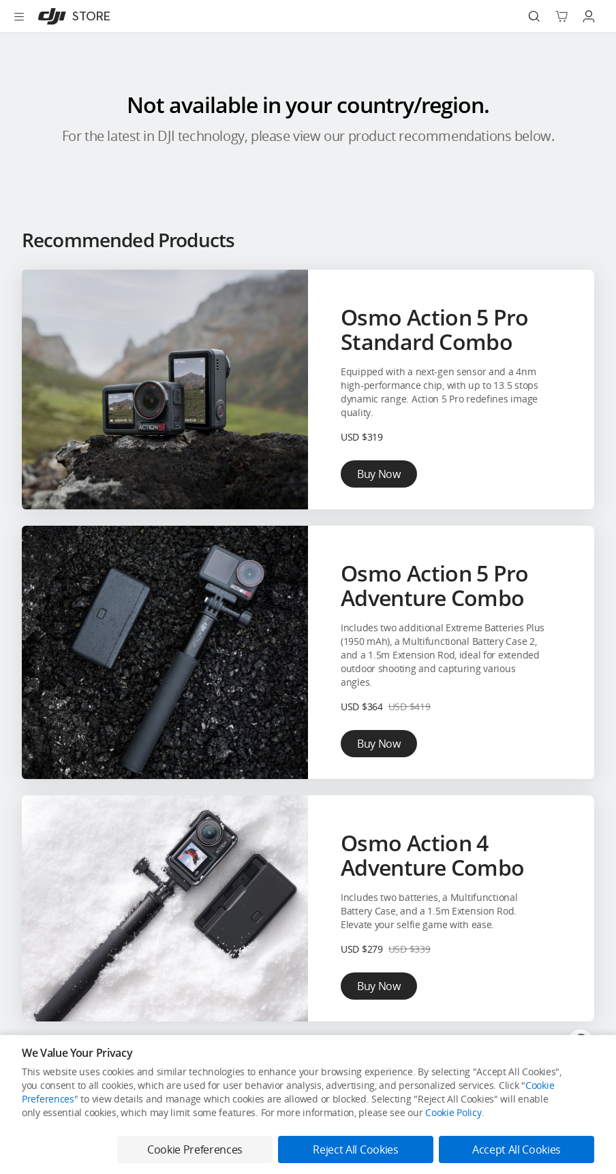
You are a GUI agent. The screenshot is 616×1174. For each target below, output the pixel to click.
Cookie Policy (453, 1112)
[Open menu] (19, 16)
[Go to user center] (588, 16)
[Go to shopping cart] (561, 16)
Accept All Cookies (516, 1149)
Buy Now (379, 473)
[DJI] (71, 16)
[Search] (534, 16)
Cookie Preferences (195, 1149)
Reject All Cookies (355, 1149)
